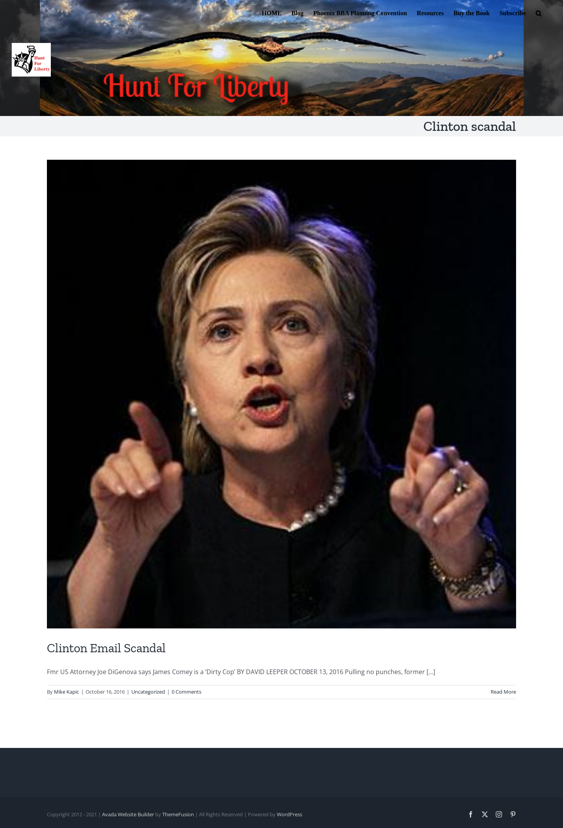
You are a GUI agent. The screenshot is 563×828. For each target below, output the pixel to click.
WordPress (289, 814)
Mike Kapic (66, 691)
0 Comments (186, 691)
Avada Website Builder (128, 814)
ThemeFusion (178, 814)
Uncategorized (148, 691)
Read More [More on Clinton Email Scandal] (503, 691)
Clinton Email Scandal (106, 648)
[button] (538, 12)
